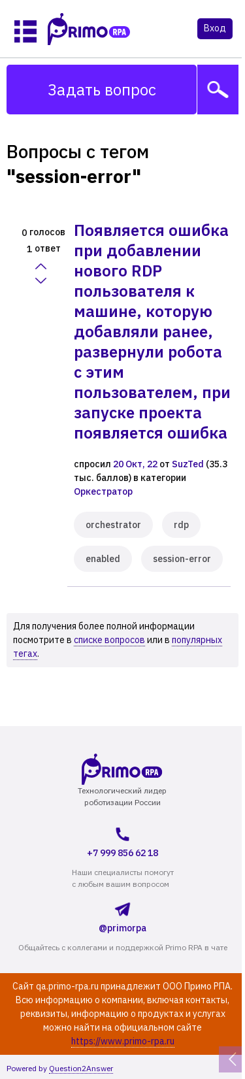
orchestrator (113, 525)
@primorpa (122, 915)
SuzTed (188, 464)
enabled (103, 559)
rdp (181, 525)
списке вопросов (109, 640)
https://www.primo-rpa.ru (122, 1041)
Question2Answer (81, 1068)
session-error (182, 559)
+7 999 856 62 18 (122, 840)
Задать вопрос (102, 89)
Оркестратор (103, 491)
